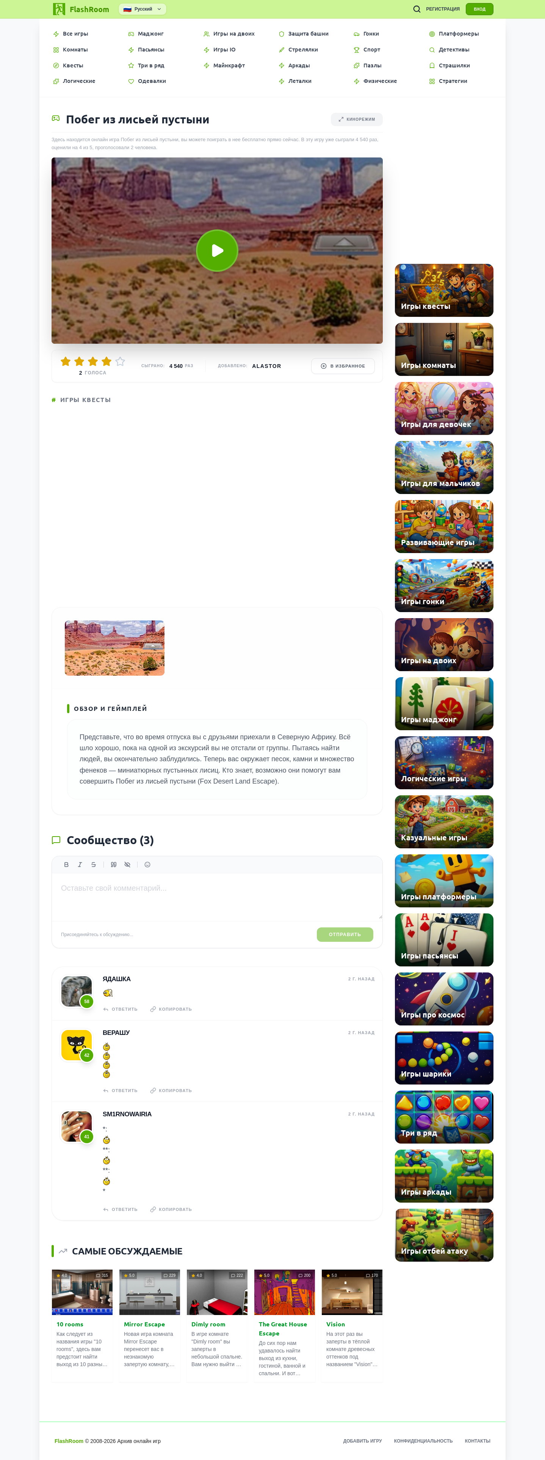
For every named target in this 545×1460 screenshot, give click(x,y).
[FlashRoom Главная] (80, 9)
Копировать (171, 1009)
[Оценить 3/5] (93, 361)
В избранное (343, 366)
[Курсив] (80, 864)
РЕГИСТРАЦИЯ (443, 9)
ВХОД (479, 9)
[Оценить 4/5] (106, 361)
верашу (116, 1032)
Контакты (477, 1441)
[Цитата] (113, 864)
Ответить (120, 1009)
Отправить (345, 934)
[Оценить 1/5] (66, 361)
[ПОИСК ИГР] (417, 9)
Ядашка (117, 979)
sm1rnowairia (127, 1114)
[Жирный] (66, 864)
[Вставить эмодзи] (147, 864)
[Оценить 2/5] (79, 361)
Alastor (266, 366)
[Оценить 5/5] (120, 361)
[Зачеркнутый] (93, 864)
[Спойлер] (127, 864)
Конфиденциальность (423, 1441)
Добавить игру (362, 1441)
